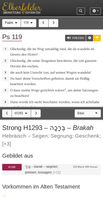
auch (19, 72)
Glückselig (18, 49)
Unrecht (36, 72)
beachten (21, 96)
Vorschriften (41, 78)
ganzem (91, 61)
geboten (57, 78)
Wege (35, 90)
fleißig (85, 78)
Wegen (71, 72)
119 (29, 23)
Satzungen (90, 90)
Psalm (11, 23)
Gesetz (15, 54)
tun (46, 72)
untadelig (52, 49)
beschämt (50, 102)
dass (16, 90)
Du (12, 78)
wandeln (83, 49)
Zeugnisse (48, 61)
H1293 (21, 113)
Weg (40, 49)
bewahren (64, 61)
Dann (14, 102)
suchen (32, 66)
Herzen (15, 66)
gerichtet (47, 90)
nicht (38, 102)
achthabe (92, 102)
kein (26, 72)
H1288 (11, 167)
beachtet (16, 84)
